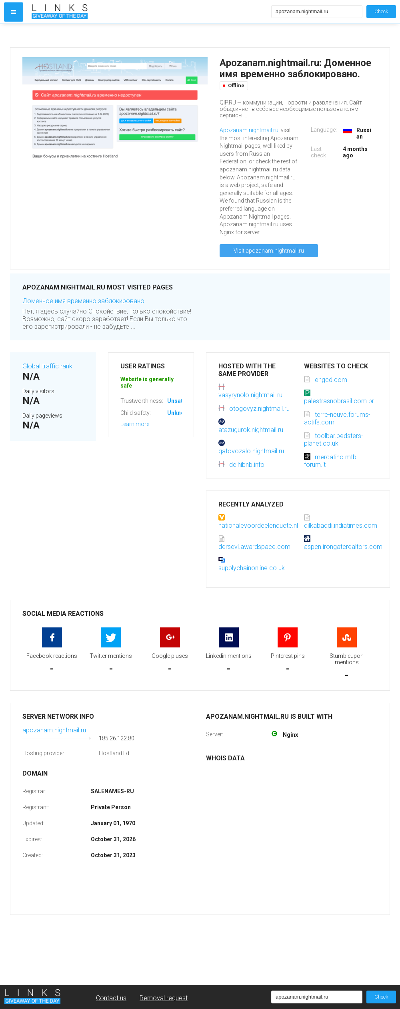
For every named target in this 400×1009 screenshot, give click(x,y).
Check (381, 11)
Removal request (164, 998)
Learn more (134, 424)
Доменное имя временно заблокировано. (84, 301)
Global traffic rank (47, 366)
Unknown (179, 413)
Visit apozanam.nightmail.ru (269, 250)
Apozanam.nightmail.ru (249, 130)
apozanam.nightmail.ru (54, 730)
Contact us (111, 998)
